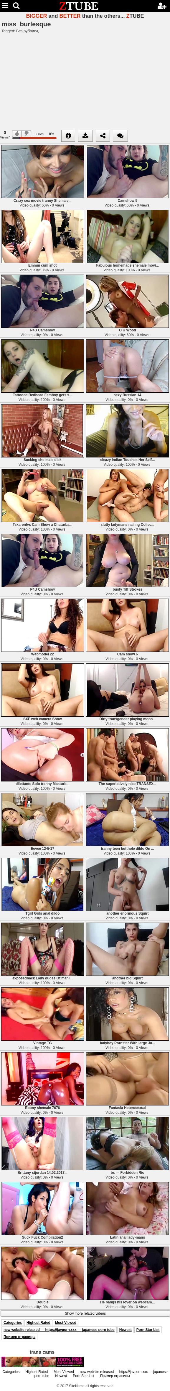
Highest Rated (38, 1323)
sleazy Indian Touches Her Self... (127, 460)
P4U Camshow (42, 330)
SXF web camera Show (42, 719)
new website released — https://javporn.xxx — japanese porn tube (59, 1330)
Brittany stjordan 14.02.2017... (42, 1173)
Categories (13, 1323)
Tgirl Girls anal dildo (42, 913)
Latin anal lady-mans (127, 1237)
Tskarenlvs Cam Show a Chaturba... (42, 525)
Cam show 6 (127, 654)
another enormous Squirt (127, 913)
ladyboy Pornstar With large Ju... (127, 1043)
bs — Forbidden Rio (127, 1173)
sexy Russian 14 (127, 395)
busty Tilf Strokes (127, 589)
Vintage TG (42, 1043)
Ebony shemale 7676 (42, 1108)
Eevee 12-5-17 (42, 849)
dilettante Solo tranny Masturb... (43, 784)
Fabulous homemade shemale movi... (127, 265)
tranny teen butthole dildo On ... (127, 849)
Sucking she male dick (43, 460)
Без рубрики (27, 31)
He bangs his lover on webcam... (127, 1302)
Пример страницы (19, 1337)
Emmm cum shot (42, 265)
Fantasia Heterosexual (127, 1108)
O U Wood (127, 330)
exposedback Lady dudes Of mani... (42, 978)
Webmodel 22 (42, 654)
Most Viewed (65, 1323)
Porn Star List (148, 1330)
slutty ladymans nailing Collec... (127, 525)
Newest (125, 1330)
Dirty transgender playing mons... (127, 719)
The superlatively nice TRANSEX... (127, 784)
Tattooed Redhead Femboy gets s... (42, 395)
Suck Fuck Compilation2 (42, 1237)
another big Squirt (127, 978)
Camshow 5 (127, 201)
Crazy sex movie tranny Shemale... (43, 201)
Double (43, 1302)
